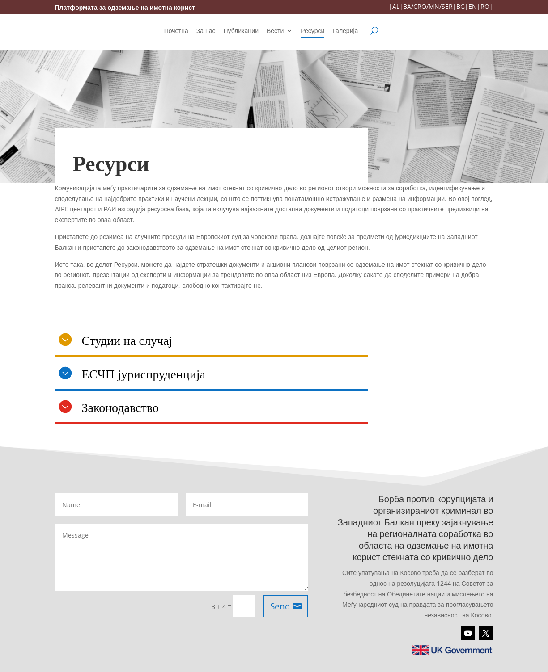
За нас (206, 31)
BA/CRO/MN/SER (428, 6)
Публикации (241, 31)
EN (472, 6)
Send (280, 606)
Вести (275, 31)
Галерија (345, 31)
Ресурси (312, 31)
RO (484, 6)
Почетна (176, 31)
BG (460, 6)
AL (395, 6)
